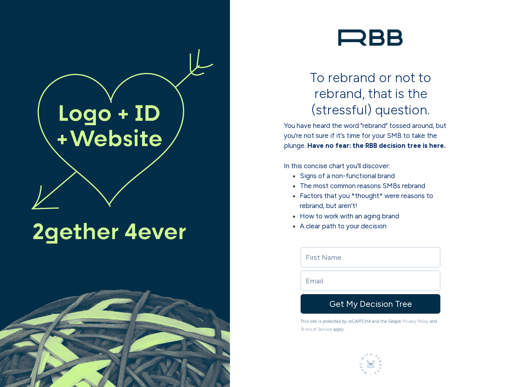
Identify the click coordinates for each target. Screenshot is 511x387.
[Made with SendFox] (370, 364)
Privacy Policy (415, 321)
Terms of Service (316, 329)
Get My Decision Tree (370, 304)
